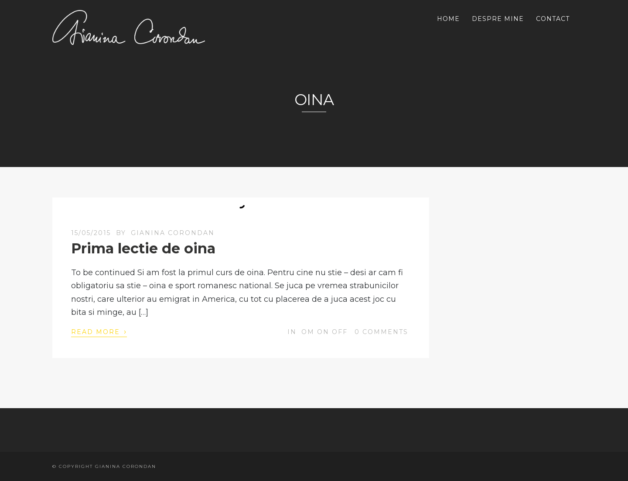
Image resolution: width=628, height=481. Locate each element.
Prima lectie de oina (143, 248)
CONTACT (553, 19)
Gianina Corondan (173, 233)
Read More (99, 331)
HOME (448, 19)
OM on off (324, 332)
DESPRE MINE (498, 19)
